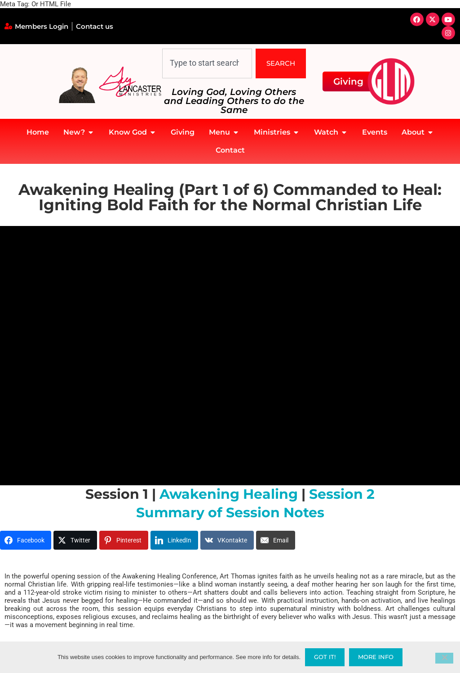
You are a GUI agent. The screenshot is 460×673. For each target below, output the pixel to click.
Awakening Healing (228, 494)
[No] (444, 658)
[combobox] (207, 63)
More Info (376, 656)
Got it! (325, 656)
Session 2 (342, 494)
